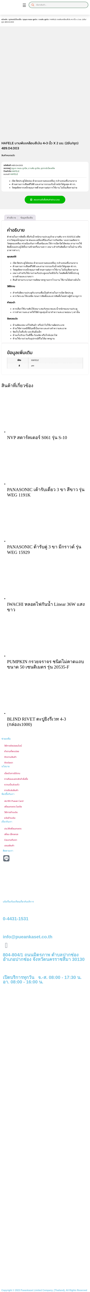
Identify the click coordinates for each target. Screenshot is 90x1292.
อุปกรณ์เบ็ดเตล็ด (15, 19)
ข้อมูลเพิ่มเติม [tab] (26, 217)
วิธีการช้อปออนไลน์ (13, 744)
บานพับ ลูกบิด (44, 19)
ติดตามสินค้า (10, 756)
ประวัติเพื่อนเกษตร (12, 827)
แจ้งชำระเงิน (9, 817)
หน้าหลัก (4, 19)
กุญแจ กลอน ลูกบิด (30, 19)
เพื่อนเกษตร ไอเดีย (13, 805)
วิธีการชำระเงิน (11, 811)
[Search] (32, 5)
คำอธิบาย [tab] (11, 217)
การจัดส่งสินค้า (11, 789)
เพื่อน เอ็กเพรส (11, 833)
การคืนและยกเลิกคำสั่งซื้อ (16, 778)
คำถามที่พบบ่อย (11, 750)
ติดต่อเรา (8, 761)
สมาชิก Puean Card (13, 800)
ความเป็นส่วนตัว (11, 783)
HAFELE (15, 170)
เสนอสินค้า (9, 844)
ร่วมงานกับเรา (10, 839)
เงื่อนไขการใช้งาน (12, 772)
